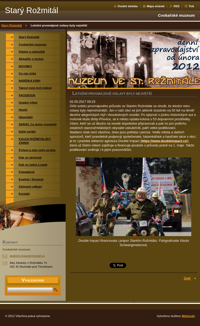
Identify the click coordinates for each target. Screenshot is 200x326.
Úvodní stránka (127, 6)
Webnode (188, 316)
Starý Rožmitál (11, 25)
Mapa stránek (156, 6)
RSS (176, 6)
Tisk (191, 6)
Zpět (187, 278)
